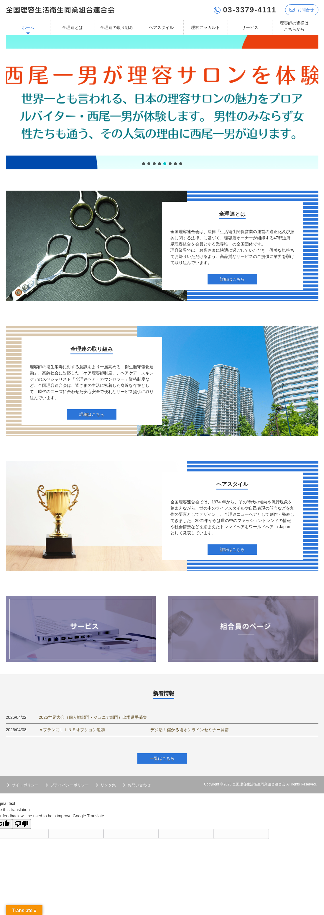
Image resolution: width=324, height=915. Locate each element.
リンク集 (108, 785)
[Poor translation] (21, 824)
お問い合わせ (139, 785)
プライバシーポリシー (69, 785)
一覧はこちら (162, 758)
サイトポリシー (25, 785)
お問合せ (302, 9)
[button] (162, 102)
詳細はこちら (232, 279)
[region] (162, 102)
